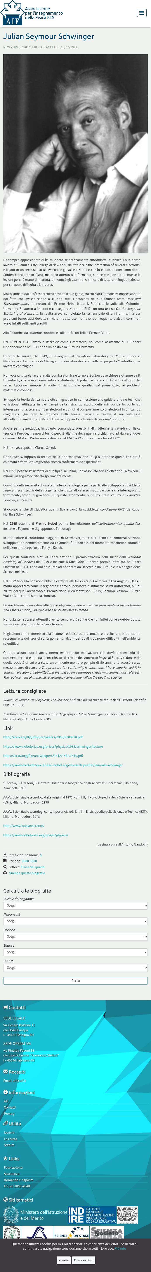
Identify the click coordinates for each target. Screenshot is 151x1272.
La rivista (10, 1139)
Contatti (10, 1107)
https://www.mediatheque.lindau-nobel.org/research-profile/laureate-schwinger (63, 765)
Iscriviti (9, 1132)
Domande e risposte (18, 1180)
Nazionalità (11, 914)
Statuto (9, 1145)
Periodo (9, 930)
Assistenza (11, 1174)
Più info (120, 1248)
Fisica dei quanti (33, 867)
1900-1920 (29, 861)
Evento (8, 961)
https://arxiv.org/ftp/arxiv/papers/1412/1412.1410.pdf (43, 756)
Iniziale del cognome (18, 899)
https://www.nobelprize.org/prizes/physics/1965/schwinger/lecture (53, 746)
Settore (8, 945)
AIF (6, 1101)
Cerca (75, 981)
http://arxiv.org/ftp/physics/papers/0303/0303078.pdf (43, 737)
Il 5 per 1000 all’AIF (17, 1186)
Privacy (9, 1114)
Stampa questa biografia (27, 873)
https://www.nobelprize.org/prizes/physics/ (35, 835)
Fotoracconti (13, 1167)
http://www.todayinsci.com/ (23, 826)
